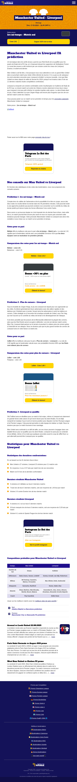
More (53, 637)
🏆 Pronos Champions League (38, 688)
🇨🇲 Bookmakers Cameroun (38, 733)
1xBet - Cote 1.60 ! (39, 365)
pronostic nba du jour (42, 137)
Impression (26, 770)
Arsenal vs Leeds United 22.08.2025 (24, 625)
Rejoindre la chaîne (38, 169)
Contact (43, 770)
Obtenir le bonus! (38, 290)
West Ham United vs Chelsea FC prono (25, 661)
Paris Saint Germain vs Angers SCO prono (27, 643)
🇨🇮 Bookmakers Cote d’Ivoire (38, 737)
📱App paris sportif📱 (38, 755)
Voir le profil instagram (38, 545)
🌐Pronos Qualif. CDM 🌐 (38, 718)
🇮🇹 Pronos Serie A (38, 703)
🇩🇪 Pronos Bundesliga (38, 699)
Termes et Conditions (35, 770)
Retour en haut (49, 770)
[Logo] (7, 3)
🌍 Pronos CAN (38, 714)
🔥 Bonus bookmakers (38, 752)
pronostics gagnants (61, 99)
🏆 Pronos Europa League (38, 692)
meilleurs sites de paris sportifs (45, 601)
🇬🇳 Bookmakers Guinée (38, 744)
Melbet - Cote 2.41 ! (38, 256)
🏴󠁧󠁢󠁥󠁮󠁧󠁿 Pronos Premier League (38, 696)
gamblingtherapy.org (44, 773)
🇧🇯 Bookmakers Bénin (38, 729)
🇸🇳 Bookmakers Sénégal (38, 748)
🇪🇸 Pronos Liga (38, 711)
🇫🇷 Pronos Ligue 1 (38, 707)
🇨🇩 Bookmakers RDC (38, 741)
